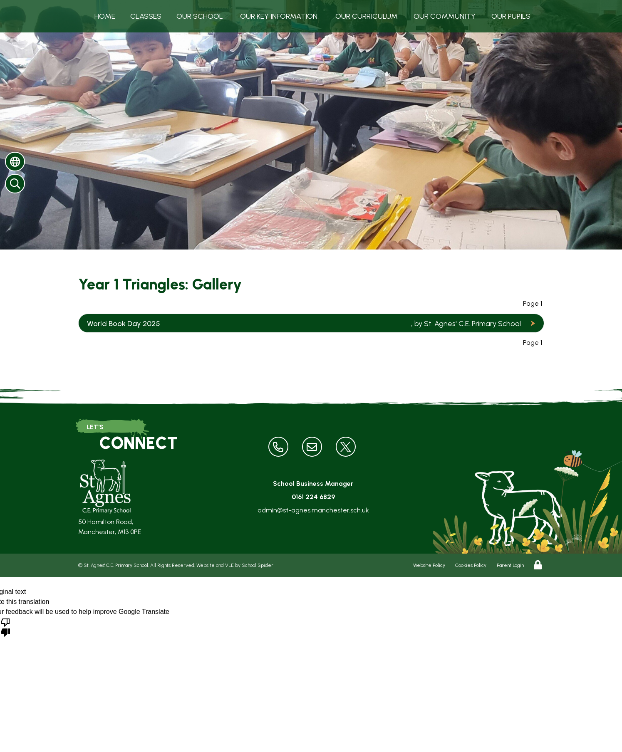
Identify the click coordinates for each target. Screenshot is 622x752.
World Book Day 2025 (123, 323)
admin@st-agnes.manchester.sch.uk (313, 510)
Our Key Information (278, 16)
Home (104, 16)
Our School (199, 16)
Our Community (445, 16)
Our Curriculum (366, 16)
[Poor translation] (5, 627)
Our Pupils (510, 16)
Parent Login (510, 565)
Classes (145, 16)
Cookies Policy (470, 565)
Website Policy (429, 565)
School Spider (257, 565)
